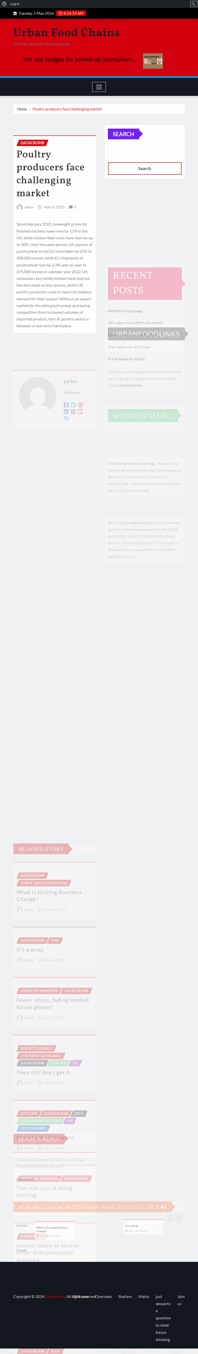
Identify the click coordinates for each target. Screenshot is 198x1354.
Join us (181, 1300)
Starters (125, 1296)
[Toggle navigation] (99, 87)
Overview (103, 1296)
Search (123, 142)
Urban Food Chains (66, 33)
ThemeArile (55, 1296)
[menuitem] (4, 4)
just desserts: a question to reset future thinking (163, 1318)
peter (29, 238)
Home (22, 110)
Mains (143, 1296)
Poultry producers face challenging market (67, 110)
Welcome (80, 1296)
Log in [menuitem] (14, 4)
